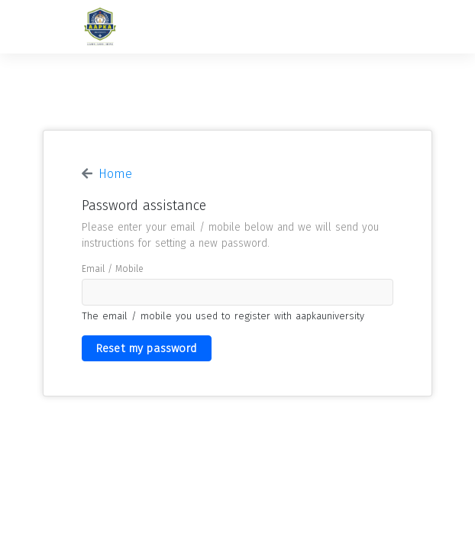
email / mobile (113, 269)
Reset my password (146, 348)
